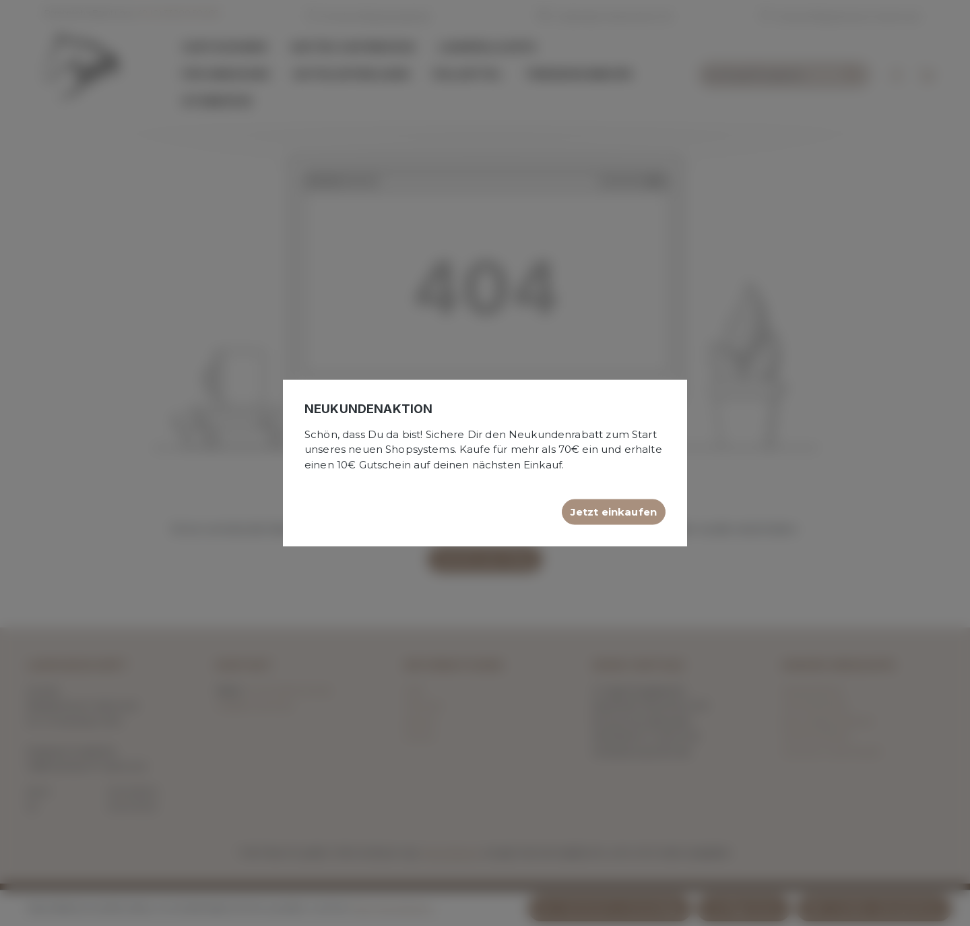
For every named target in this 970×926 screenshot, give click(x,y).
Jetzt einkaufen (614, 511)
